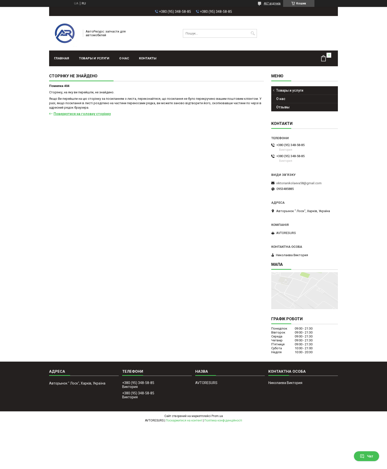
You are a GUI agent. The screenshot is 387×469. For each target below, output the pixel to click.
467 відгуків (272, 3)
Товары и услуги (94, 58)
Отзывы (283, 107)
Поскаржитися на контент (184, 420)
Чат (366, 456)
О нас (124, 58)
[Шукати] (252, 33)
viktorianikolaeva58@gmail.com (299, 183)
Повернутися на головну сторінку (82, 114)
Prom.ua (217, 416)
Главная (61, 58)
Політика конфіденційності (223, 420)
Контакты (147, 58)
